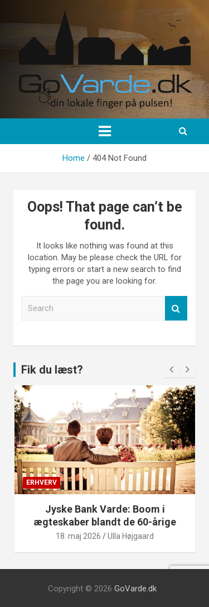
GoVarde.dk (135, 589)
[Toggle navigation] (104, 131)
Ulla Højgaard (131, 536)
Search (176, 308)
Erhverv (41, 482)
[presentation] (171, 369)
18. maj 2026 (78, 536)
